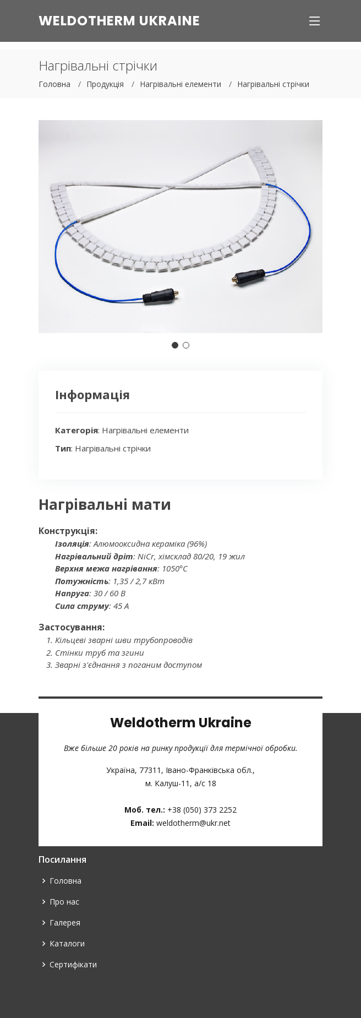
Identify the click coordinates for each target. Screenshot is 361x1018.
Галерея (65, 923)
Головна (54, 84)
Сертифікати (73, 964)
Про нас (64, 902)
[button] (175, 345)
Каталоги (67, 944)
